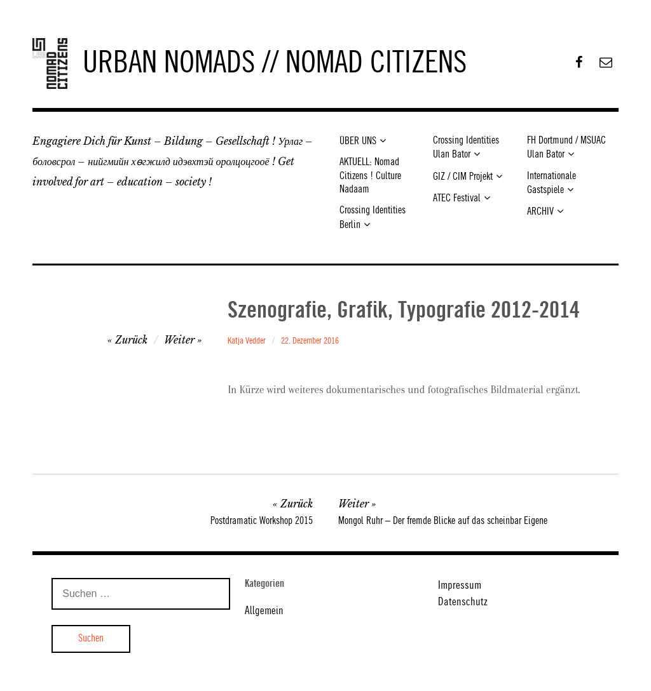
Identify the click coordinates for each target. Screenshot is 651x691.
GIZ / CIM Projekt (463, 176)
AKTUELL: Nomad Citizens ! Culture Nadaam (370, 176)
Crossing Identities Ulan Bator (466, 147)
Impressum (459, 585)
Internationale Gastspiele (551, 183)
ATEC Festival (457, 198)
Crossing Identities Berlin (372, 217)
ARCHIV (540, 211)
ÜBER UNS (357, 141)
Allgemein (264, 611)
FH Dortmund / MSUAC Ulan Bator (566, 147)
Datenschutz (463, 602)
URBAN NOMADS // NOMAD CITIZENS (275, 63)
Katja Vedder (247, 341)
